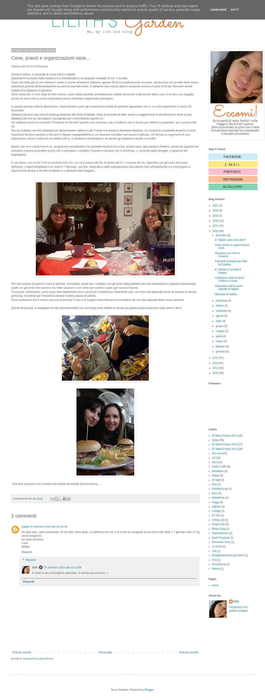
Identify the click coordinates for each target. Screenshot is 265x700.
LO (213, 457)
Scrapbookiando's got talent (228, 555)
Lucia (25, 526)
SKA (214, 462)
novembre (222, 300)
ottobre (220, 305)
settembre (222, 310)
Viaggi (215, 502)
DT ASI (216, 515)
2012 (216, 373)
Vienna (216, 568)
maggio (220, 331)
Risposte (31, 559)
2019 (216, 215)
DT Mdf (216, 480)
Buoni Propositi (220, 537)
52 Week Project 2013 (224, 444)
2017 (216, 225)
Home (215, 585)
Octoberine (218, 497)
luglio (219, 321)
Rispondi (27, 552)
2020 (216, 210)
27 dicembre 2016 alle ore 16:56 (62, 567)
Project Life (218, 524)
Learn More (218, 9)
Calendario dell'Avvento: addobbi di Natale (229, 288)
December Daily (221, 542)
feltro (215, 493)
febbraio (221, 346)
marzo (220, 341)
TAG (214, 559)
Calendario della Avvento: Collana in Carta (230, 279)
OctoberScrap (220, 488)
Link (214, 551)
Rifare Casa (218, 528)
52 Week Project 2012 (224, 435)
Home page (105, 652)
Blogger (149, 689)
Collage (216, 510)
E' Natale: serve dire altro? (230, 239)
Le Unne (217, 546)
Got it (235, 9)
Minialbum (218, 471)
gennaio (221, 351)
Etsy (214, 484)
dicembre (221, 235)
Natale (215, 475)
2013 (216, 368)
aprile (219, 336)
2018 (216, 220)
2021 (216, 205)
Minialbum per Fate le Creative (227, 255)
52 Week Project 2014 (224, 448)
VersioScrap (219, 564)
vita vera (217, 453)
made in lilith (219, 466)
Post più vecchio (188, 652)
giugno (220, 326)
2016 (216, 231)
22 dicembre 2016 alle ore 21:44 (48, 526)
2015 (216, 357)
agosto (220, 315)
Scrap (215, 440)
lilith (35, 567)
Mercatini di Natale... (227, 294)
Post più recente (21, 652)
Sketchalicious (220, 533)
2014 (216, 363)
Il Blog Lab (218, 519)
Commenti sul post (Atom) (38, 658)
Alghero (216, 506)
